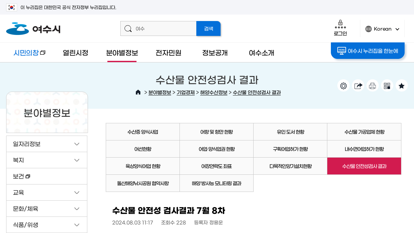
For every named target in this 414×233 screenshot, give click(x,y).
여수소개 (261, 52)
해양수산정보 (213, 92)
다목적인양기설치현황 (290, 165)
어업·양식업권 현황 (216, 148)
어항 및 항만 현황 (216, 131)
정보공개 (215, 52)
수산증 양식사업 (142, 131)
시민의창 (25, 55)
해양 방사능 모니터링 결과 (216, 183)
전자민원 (168, 52)
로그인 (340, 28)
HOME (138, 92)
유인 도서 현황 (290, 131)
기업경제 (186, 92)
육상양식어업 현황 (142, 165)
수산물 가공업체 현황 (364, 131)
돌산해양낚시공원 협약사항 (143, 183)
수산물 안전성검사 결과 (257, 92)
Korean (382, 31)
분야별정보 (122, 52)
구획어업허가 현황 (290, 148)
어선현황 (142, 148)
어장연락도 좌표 (216, 165)
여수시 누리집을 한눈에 (367, 51)
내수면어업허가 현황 (364, 148)
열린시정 (75, 52)
